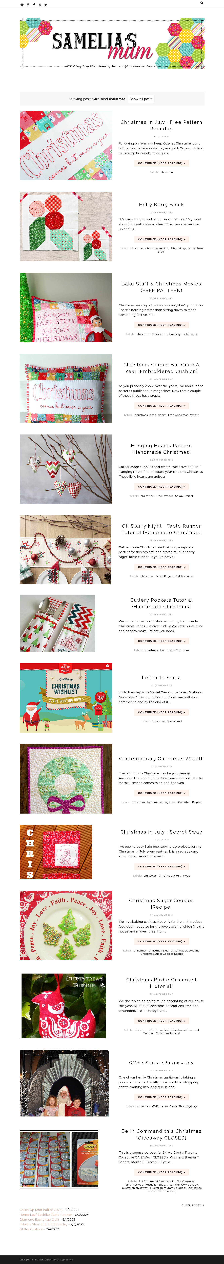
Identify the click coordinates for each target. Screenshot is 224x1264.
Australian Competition (183, 1184)
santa (164, 1106)
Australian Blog (155, 1184)
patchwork (190, 334)
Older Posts (192, 1205)
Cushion (157, 334)
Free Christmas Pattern (183, 415)
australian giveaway (135, 1187)
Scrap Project (184, 496)
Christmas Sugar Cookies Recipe (162, 953)
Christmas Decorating (185, 950)
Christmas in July (170, 875)
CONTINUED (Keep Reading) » (161, 163)
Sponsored (174, 721)
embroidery (172, 334)
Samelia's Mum (36, 1260)
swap (186, 875)
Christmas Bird (159, 1030)
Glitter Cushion (31, 1229)
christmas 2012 (158, 950)
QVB (155, 1106)
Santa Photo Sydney (183, 1106)
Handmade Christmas (174, 650)
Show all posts (141, 99)
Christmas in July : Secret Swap (161, 832)
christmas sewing (156, 248)
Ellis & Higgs (178, 248)
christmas (166, 172)
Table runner (184, 576)
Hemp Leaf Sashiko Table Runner (46, 1215)
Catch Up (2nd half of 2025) (41, 1210)
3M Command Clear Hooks (157, 1181)
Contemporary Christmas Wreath (161, 758)
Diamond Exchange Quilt (39, 1219)
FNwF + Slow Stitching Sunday (44, 1224)
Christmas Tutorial (168, 1033)
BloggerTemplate (65, 1260)
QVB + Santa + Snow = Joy (161, 1063)
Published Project (190, 802)
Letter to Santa (161, 677)
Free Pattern (164, 496)
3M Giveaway (186, 1181)
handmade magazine (161, 802)
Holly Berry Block (161, 205)
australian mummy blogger (168, 1187)
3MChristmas (134, 1184)
